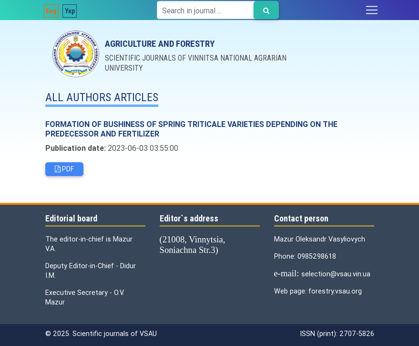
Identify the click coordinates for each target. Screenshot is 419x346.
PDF (64, 169)
